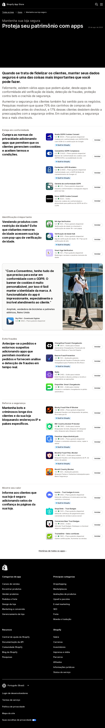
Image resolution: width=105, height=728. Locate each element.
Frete (56, 614)
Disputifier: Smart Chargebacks (67, 384)
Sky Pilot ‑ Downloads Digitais (27, 318)
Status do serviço (61, 672)
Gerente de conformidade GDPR (68, 184)
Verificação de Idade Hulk (65, 234)
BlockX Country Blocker (64, 469)
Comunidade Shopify (12, 647)
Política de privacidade (13, 706)
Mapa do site (8, 713)
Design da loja (9, 604)
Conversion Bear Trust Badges (67, 521)
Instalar (97, 140)
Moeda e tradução (62, 619)
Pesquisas (7, 657)
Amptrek (11, 309)
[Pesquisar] (96, 4)
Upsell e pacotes (61, 599)
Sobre (56, 637)
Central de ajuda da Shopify (16, 637)
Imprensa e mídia (61, 652)
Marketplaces (60, 589)
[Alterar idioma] (18, 685)
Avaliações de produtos (64, 594)
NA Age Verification (63, 221)
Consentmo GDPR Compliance (67, 151)
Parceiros (58, 657)
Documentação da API (13, 642)
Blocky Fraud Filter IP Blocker (66, 407)
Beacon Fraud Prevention (65, 356)
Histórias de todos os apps (52, 551)
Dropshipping (59, 584)
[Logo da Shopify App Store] (13, 4)
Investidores (59, 647)
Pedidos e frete (9, 599)
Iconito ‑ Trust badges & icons (67, 492)
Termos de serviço (11, 700)
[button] (74, 139)
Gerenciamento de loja (13, 614)
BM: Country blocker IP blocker (67, 424)
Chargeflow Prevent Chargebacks (68, 343)
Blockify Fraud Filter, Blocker (66, 453)
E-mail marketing (61, 604)
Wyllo (57, 372)
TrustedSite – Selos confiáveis (67, 534)
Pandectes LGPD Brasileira (65, 167)
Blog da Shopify (9, 652)
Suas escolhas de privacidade (17, 720)
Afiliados (57, 662)
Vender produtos (10, 594)
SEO (55, 609)
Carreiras (58, 642)
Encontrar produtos (11, 589)
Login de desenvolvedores (15, 693)
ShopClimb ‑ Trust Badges (65, 509)
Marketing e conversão (13, 609)
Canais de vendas (11, 584)
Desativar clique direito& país (66, 436)
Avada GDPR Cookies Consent (67, 134)
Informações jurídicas (64, 667)
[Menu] (101, 4)
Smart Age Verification (64, 250)
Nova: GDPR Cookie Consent (66, 196)
